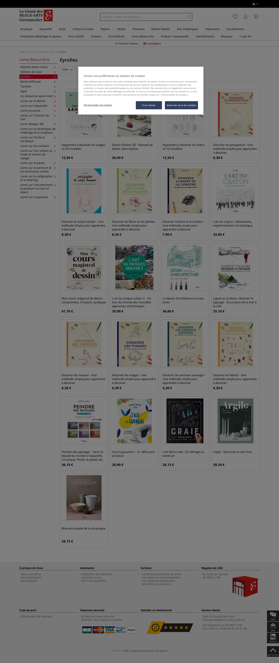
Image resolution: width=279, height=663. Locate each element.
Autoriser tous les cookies (181, 105)
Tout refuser (149, 105)
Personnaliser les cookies (98, 104)
